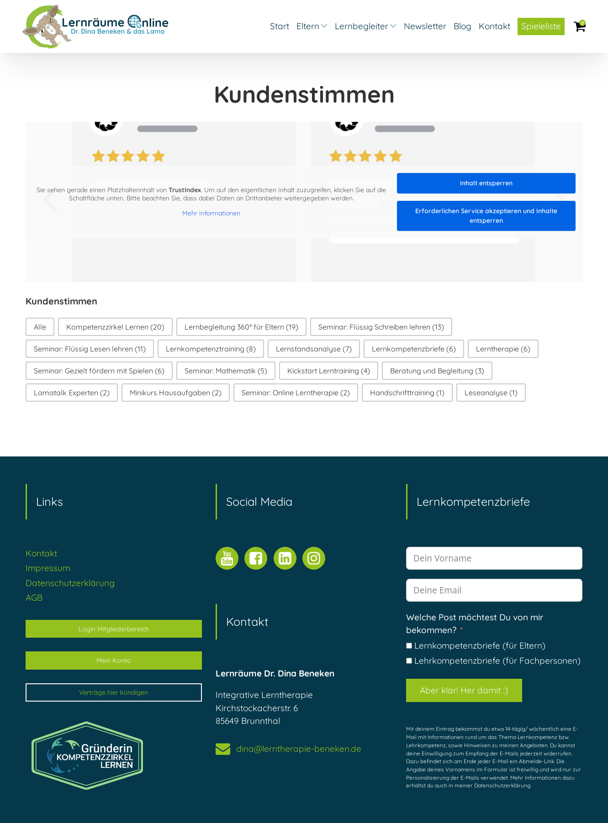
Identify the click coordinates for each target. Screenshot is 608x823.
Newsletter (425, 26)
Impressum (48, 567)
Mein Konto (113, 660)
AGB (34, 597)
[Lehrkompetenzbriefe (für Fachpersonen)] (409, 661)
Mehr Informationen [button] (211, 213)
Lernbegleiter (366, 26)
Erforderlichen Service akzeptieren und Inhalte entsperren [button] (486, 216)
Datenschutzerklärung (70, 582)
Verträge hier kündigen (113, 692)
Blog (462, 26)
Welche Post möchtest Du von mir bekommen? (475, 624)
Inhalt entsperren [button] (486, 183)
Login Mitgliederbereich (114, 629)
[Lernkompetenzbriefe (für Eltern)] (409, 646)
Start (279, 26)
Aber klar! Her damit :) (464, 690)
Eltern (312, 26)
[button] (40, 327)
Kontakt (494, 26)
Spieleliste (541, 26)
